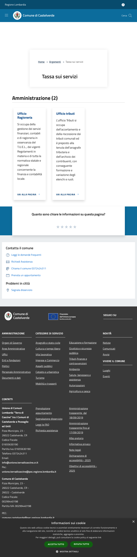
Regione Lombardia (15, 4)
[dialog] (68, 537)
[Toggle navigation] (6, 15)
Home (41, 62)
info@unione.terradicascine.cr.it (20, 462)
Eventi (106, 376)
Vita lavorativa (44, 354)
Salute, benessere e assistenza (80, 377)
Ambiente (74, 369)
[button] (68, 551)
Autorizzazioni (77, 385)
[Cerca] (130, 16)
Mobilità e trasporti (46, 384)
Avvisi (106, 354)
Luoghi (106, 370)
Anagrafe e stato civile (48, 343)
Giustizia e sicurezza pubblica (80, 350)
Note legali (75, 450)
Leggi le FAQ (42, 425)
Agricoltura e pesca (79, 391)
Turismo (40, 378)
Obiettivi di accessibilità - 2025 (83, 468)
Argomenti (55, 62)
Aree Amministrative (13, 349)
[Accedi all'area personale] (123, 4)
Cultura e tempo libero (48, 349)
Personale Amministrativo (16, 372)
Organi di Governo (12, 343)
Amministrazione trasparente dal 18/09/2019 (78, 412)
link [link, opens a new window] (99, 537)
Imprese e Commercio (47, 360)
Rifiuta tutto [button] (81, 544)
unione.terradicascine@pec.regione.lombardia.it (29, 472)
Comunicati (109, 349)
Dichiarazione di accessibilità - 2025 (80, 458)
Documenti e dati (11, 378)
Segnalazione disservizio (49, 419)
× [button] (133, 522)
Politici (5, 366)
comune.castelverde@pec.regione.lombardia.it (28, 518)
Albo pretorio (76, 438)
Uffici (5, 354)
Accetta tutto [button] (56, 544)
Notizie (107, 343)
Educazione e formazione (83, 343)
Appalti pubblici (44, 366)
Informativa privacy (80, 444)
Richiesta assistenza (47, 430)
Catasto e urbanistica (47, 372)
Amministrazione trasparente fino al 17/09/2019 (79, 427)
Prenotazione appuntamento (44, 410)
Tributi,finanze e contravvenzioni (78, 361)
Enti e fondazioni (11, 360)
